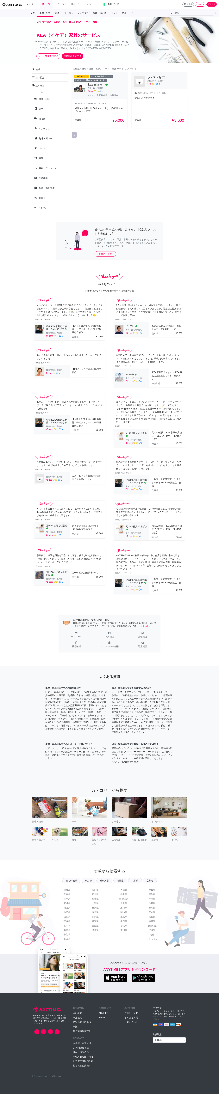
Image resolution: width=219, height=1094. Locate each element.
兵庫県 (123, 890)
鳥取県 (123, 903)
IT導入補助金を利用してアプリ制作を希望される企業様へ (83, 1061)
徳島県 (123, 925)
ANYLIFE (103, 1013)
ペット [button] (114, 13)
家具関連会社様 (81, 1048)
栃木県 (67, 925)
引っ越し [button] (68, 13)
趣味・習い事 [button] (99, 13)
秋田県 (67, 908)
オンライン (152, 939)
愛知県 (95, 921)
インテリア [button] (83, 13)
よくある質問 (131, 1017)
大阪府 (135, 880)
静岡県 (95, 917)
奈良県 (123, 894)
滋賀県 (95, 930)
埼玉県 (120, 880)
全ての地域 (71, 880)
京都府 (150, 880)
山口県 (123, 921)
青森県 (67, 894)
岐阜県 (95, 912)
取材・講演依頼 (81, 1052)
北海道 (67, 890)
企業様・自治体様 (82, 1043)
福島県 (67, 917)
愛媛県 (152, 890)
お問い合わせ (131, 1022)
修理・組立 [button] (45, 13)
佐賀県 (152, 903)
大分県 (152, 917)
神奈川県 (104, 880)
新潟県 (67, 939)
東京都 (88, 880)
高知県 (152, 894)
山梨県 (95, 903)
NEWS (102, 1017)
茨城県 (67, 921)
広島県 (123, 917)
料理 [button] (124, 13)
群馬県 (67, 930)
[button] (188, 4)
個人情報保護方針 (82, 1031)
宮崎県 (152, 921)
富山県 (95, 890)
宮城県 (67, 903)
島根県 (123, 908)
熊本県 (152, 912)
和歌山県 (123, 899)
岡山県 (123, 912)
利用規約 (77, 1017)
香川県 (123, 930)
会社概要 (77, 1013)
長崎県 (152, 908)
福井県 (95, 899)
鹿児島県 (152, 925)
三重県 (95, 925)
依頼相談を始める (73, 56)
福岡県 (152, 899)
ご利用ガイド (131, 1013)
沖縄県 (152, 930)
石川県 (95, 894)
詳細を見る (145, 626)
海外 (152, 934)
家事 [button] (57, 13)
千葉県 (67, 934)
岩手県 (67, 899)
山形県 (67, 912)
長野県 (95, 908)
